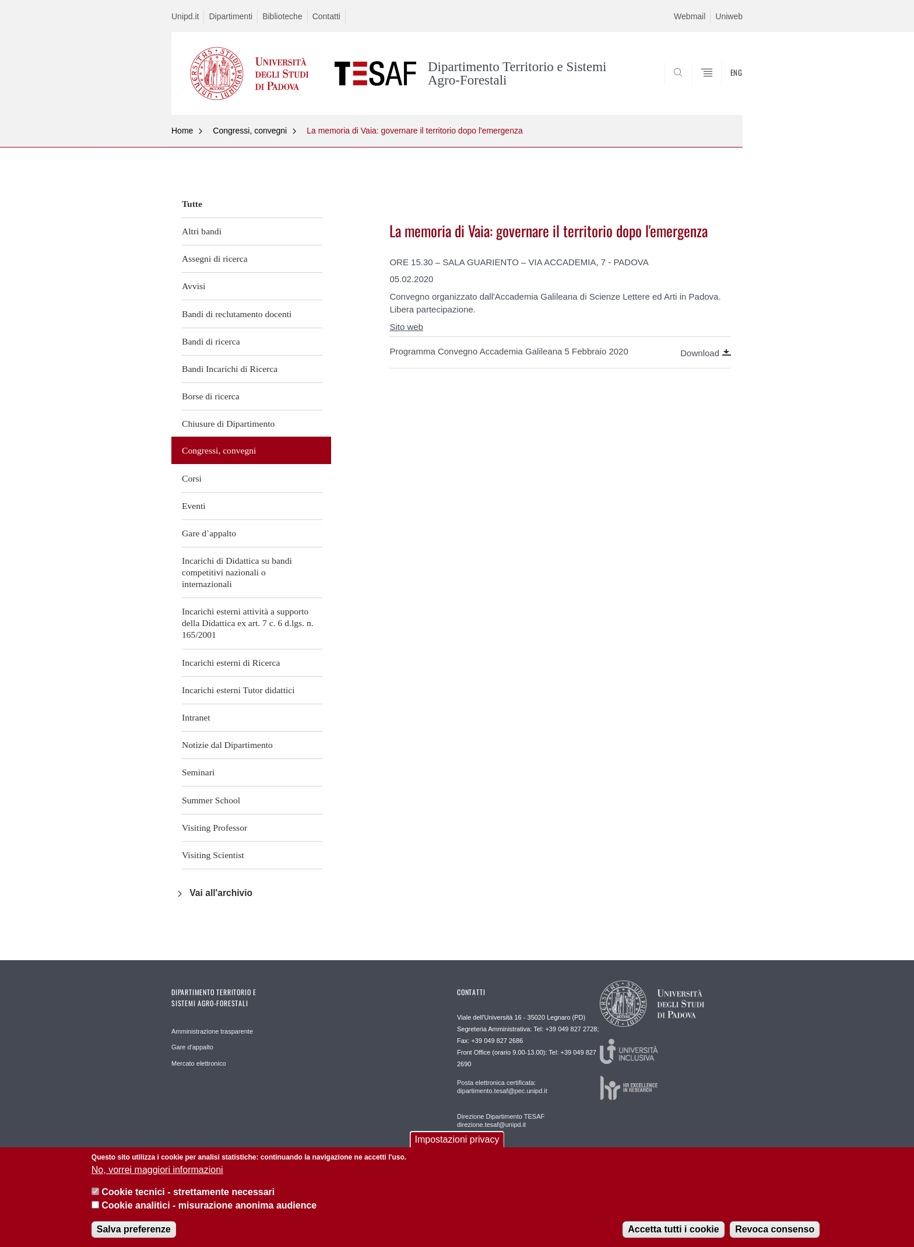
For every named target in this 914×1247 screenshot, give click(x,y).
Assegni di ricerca (215, 259)
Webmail (689, 16)
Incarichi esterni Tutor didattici (238, 690)
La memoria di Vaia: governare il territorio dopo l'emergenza (415, 130)
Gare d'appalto (192, 1047)
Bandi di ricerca (211, 341)
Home (182, 130)
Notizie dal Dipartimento (227, 745)
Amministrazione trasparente (212, 1031)
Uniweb (729, 16)
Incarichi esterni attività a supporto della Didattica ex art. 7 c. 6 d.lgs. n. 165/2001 (248, 623)
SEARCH (722, 86)
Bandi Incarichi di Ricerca (229, 369)
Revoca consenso (774, 1236)
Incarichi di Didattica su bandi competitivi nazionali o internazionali (237, 572)
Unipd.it (185, 16)
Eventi (194, 506)
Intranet (196, 717)
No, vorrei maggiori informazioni (157, 1176)
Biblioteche (282, 16)
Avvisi (193, 286)
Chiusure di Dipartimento (228, 423)
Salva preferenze (134, 1236)
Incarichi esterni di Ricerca (231, 663)
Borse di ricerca (211, 396)
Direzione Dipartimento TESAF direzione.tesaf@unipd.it (500, 1120)
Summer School (211, 800)
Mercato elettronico (198, 1063)
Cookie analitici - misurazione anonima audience (209, 1212)
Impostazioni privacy (457, 1146)
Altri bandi (202, 231)
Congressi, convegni (250, 130)
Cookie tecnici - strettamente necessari (188, 1198)
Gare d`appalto (209, 533)
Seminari (198, 772)
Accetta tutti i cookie (673, 1236)
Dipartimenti (230, 16)
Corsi (192, 478)
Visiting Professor (214, 827)
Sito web (406, 327)
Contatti (326, 16)
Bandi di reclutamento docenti (236, 314)
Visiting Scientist (213, 855)
